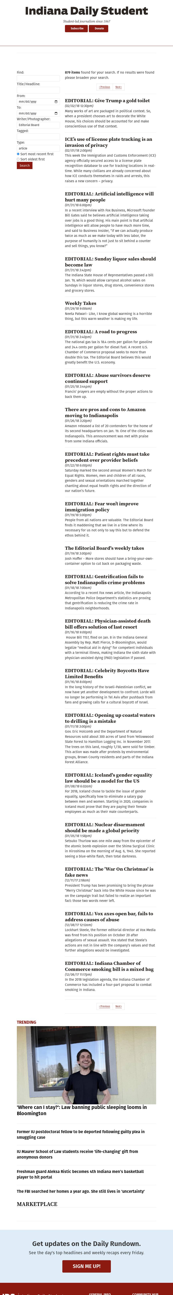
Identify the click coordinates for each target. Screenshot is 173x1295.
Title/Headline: (28, 84)
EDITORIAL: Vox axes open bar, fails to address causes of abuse (109, 916)
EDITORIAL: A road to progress (101, 331)
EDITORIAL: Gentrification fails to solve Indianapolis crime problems (105, 579)
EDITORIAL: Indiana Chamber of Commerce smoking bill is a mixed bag (109, 966)
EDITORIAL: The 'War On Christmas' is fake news (109, 871)
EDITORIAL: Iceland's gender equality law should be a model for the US (108, 777)
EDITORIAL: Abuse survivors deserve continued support (107, 378)
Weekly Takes (80, 303)
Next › (118, 87)
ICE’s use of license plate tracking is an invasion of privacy (108, 142)
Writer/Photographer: (33, 119)
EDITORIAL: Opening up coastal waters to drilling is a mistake (110, 718)
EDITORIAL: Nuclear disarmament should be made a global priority (105, 827)
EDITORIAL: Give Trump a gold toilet (107, 100)
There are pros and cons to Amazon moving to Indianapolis (105, 412)
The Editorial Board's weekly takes (104, 548)
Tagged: (22, 131)
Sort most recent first (35, 154)
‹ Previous (104, 87)
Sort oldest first (31, 159)
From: (21, 96)
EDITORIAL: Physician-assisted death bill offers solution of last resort (108, 623)
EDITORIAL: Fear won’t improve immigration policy (102, 506)
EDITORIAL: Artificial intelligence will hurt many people (109, 196)
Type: (21, 142)
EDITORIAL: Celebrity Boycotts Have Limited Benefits (107, 673)
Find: (20, 72)
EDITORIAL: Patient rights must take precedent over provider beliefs (107, 457)
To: (19, 107)
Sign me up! (86, 1266)
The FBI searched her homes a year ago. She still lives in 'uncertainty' (81, 1191)
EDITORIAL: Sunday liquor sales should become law (110, 261)
